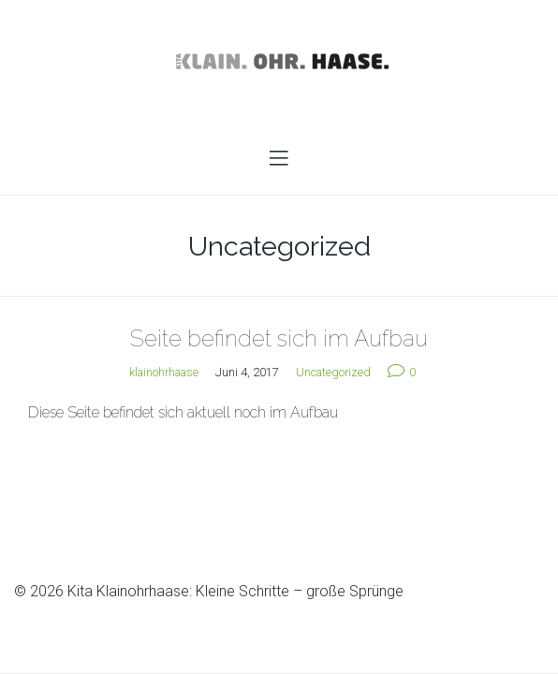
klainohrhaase (163, 372)
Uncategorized (333, 372)
